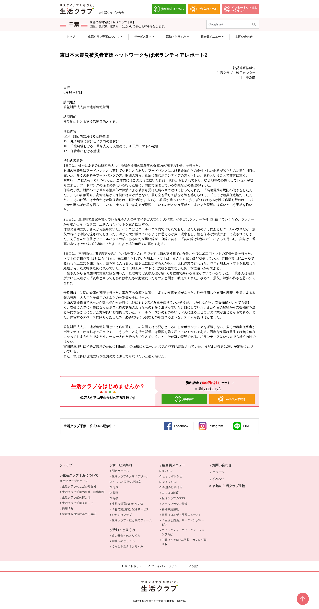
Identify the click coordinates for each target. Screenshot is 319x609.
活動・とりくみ (123, 530)
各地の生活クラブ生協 (229, 486)
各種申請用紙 (170, 509)
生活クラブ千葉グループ (77, 503)
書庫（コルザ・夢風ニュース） (182, 514)
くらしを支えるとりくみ (127, 546)
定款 (195, 566)
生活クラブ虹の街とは (76, 497)
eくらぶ (168, 470)
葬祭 (116, 498)
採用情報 (67, 508)
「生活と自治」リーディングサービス (183, 522)
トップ (67, 465)
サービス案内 (122, 465)
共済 (116, 492)
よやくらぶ (170, 481)
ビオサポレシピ (173, 476)
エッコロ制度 (170, 492)
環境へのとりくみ (123, 541)
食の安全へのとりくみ (126, 535)
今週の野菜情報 (173, 487)
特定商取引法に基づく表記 (79, 514)
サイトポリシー (135, 566)
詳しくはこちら (210, 389)
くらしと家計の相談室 (128, 481)
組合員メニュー (173, 465)
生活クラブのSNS (173, 498)
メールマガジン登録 (174, 503)
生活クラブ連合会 (112, 12)
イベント (218, 479)
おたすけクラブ (122, 514)
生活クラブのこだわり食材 (79, 486)
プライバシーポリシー (165, 566)
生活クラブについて (76, 481)
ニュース (218, 472)
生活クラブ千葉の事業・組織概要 (83, 492)
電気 (116, 487)
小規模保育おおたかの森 (127, 503)
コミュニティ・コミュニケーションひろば (183, 532)
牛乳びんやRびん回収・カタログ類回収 (184, 542)
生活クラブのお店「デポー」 (130, 476)
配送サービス (120, 470)
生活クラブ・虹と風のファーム (132, 520)
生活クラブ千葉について (80, 475)
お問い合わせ (222, 465)
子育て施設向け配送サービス (130, 509)
